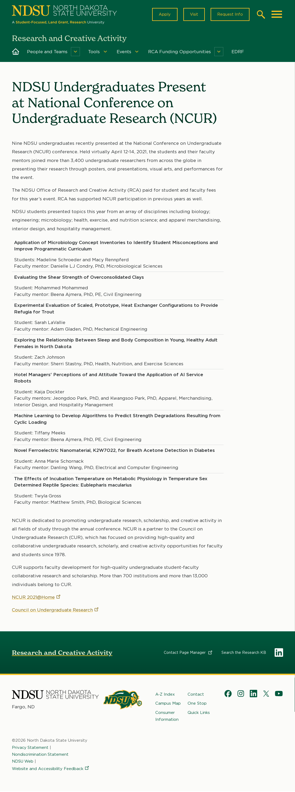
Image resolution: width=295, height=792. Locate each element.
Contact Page (188, 653)
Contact (196, 695)
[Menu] (75, 52)
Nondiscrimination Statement (40, 755)
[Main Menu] (276, 14)
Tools (94, 52)
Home (15, 52)
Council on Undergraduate (55, 610)
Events (124, 52)
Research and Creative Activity (62, 653)
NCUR (36, 598)
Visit (193, 14)
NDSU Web (23, 762)
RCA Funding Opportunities (179, 52)
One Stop (197, 704)
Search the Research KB (243, 653)
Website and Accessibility (51, 769)
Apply (163, 14)
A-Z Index (165, 695)
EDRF (238, 52)
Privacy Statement (30, 748)
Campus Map (168, 704)
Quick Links (199, 713)
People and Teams (47, 52)
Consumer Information (167, 716)
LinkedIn (279, 653)
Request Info (230, 14)
